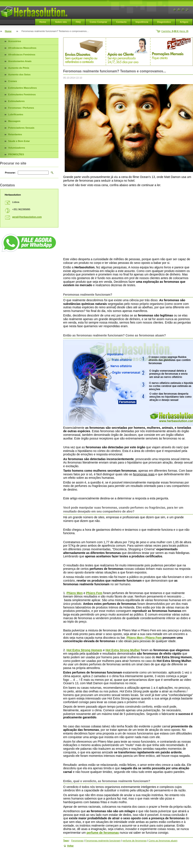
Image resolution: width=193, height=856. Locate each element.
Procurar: (10, 172)
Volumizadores (16, 147)
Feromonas (77, 840)
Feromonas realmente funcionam (102, 840)
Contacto (121, 22)
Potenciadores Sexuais (21, 127)
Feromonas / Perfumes (21, 107)
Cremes (12, 81)
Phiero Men (75, 593)
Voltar (70, 845)
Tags (66, 840)
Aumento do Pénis (18, 68)
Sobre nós (61, 22)
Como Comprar (98, 22)
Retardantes (15, 134)
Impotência (142, 22)
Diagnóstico (164, 22)
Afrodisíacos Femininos (21, 54)
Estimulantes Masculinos (22, 88)
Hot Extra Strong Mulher (123, 650)
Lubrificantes (15, 114)
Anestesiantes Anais (19, 61)
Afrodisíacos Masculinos (22, 48)
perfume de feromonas (103, 832)
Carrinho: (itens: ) (175, 31)
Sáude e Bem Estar (19, 141)
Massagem (14, 121)
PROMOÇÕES (16, 154)
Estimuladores (16, 101)
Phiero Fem (94, 593)
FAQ (78, 22)
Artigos (184, 22)
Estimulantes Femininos (22, 94)
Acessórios (14, 41)
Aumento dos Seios (19, 74)
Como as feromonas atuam (162, 840)
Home (42, 22)
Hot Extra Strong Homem (84, 650)
